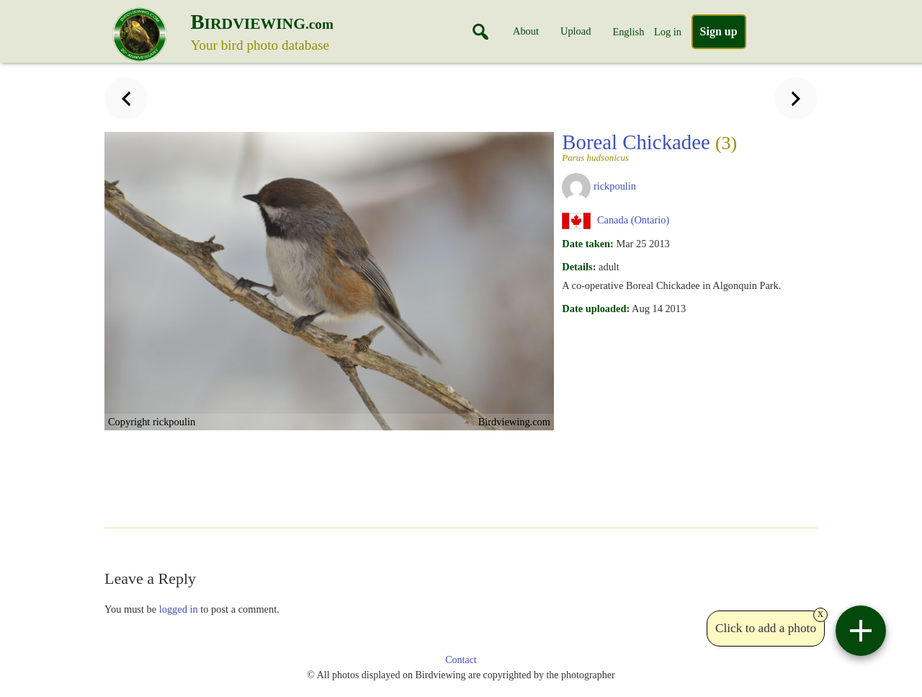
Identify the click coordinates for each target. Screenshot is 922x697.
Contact (461, 659)
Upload (575, 31)
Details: (579, 266)
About (526, 31)
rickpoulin (615, 186)
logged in (178, 609)
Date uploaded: (596, 308)
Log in (667, 31)
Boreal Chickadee (669, 146)
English (628, 31)
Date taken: (588, 243)
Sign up (719, 31)
